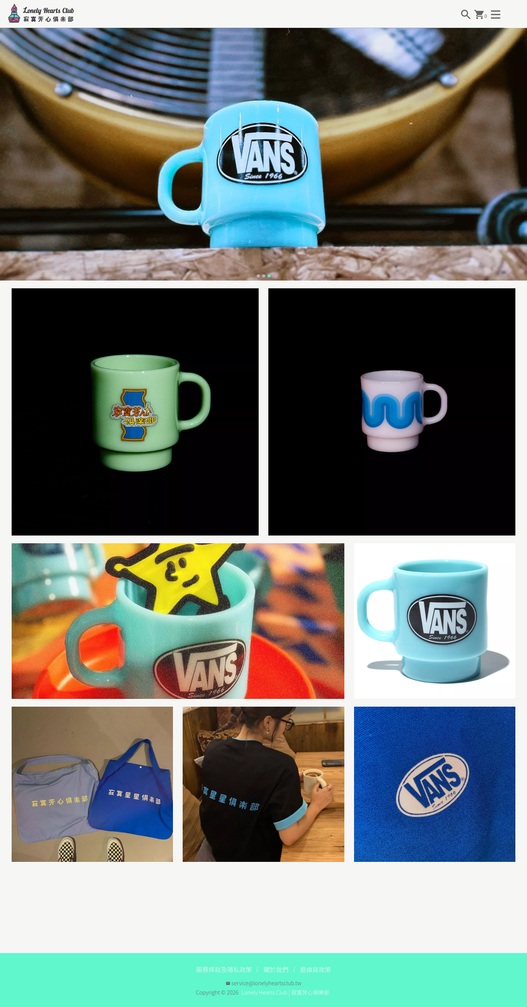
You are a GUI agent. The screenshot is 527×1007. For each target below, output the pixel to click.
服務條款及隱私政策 (224, 969)
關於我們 (275, 969)
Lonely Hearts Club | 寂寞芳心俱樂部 (285, 992)
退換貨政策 (315, 969)
